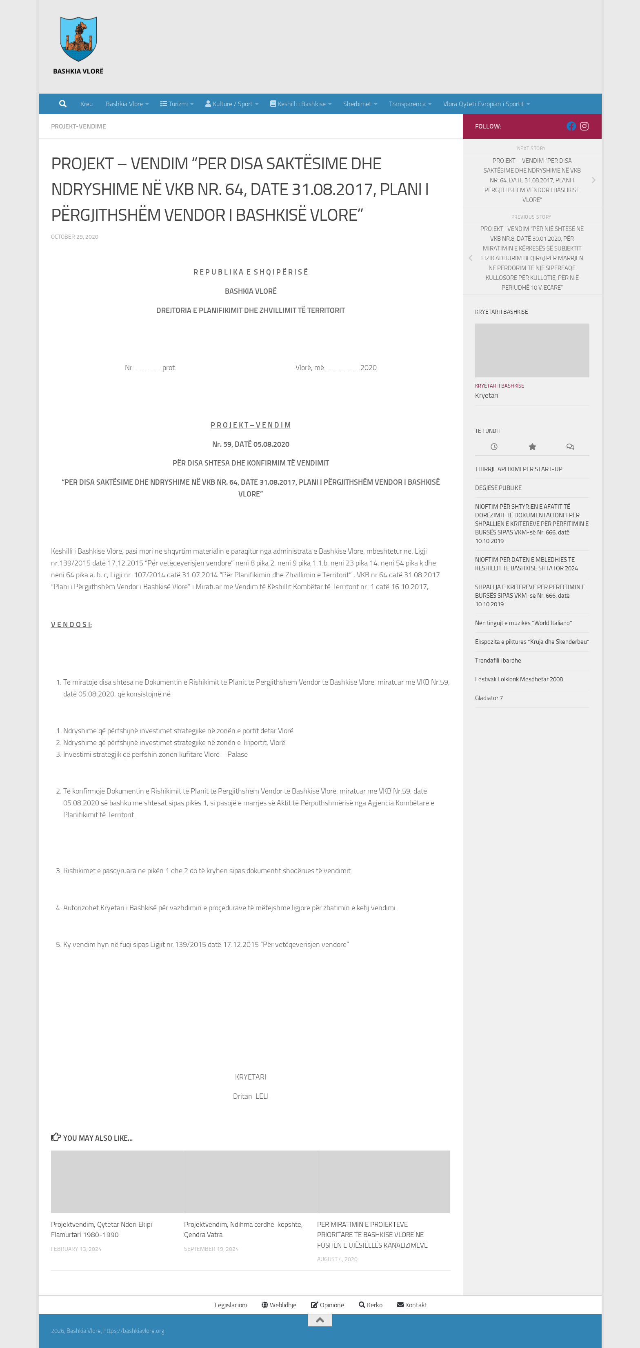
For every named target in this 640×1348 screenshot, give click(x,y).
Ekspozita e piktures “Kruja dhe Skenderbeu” (532, 641)
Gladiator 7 (489, 698)
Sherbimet (357, 104)
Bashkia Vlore (123, 104)
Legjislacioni (230, 1305)
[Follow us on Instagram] (584, 126)
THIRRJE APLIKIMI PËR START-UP (518, 469)
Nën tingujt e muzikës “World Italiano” (523, 623)
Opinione (327, 1305)
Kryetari (486, 395)
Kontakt (412, 1305)
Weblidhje (279, 1305)
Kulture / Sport (229, 104)
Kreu (86, 104)
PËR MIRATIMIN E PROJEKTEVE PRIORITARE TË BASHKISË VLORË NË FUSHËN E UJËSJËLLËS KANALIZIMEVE (372, 1234)
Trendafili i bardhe (498, 660)
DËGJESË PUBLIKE (498, 488)
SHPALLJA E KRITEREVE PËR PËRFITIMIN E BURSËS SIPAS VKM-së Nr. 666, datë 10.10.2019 (530, 595)
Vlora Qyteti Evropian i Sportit (483, 104)
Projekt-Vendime (78, 126)
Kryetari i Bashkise (499, 386)
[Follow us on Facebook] (571, 126)
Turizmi (174, 104)
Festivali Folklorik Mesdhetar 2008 (519, 679)
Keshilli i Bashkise (298, 104)
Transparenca (407, 104)
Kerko (370, 1305)
